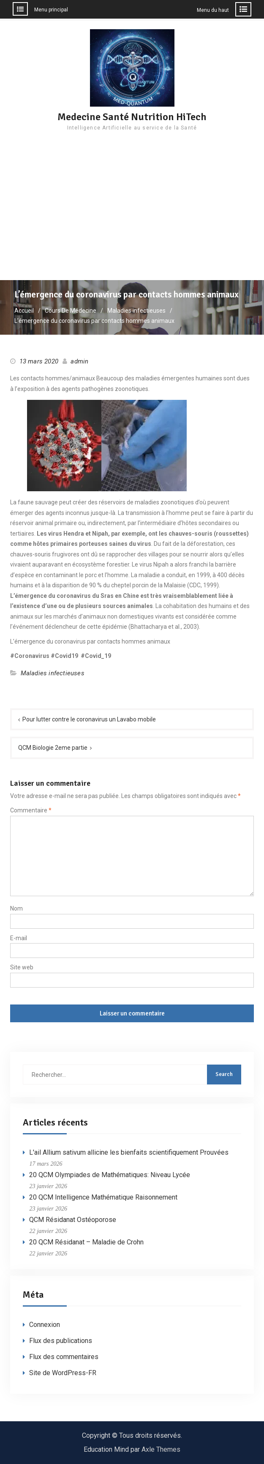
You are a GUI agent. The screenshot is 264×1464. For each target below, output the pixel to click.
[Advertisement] (132, 216)
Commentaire (31, 810)
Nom (16, 908)
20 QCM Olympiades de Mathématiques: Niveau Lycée (109, 1175)
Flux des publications (60, 1341)
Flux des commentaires (63, 1357)
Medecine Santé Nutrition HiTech (132, 116)
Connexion (44, 1325)
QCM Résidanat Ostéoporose (72, 1220)
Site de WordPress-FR (62, 1373)
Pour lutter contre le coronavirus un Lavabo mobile (89, 719)
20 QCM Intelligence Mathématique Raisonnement (103, 1197)
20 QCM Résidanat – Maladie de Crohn (86, 1242)
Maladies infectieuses (52, 673)
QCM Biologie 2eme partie (52, 747)
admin (79, 361)
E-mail (18, 938)
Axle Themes (161, 1449)
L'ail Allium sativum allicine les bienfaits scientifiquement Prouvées (129, 1152)
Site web (21, 967)
